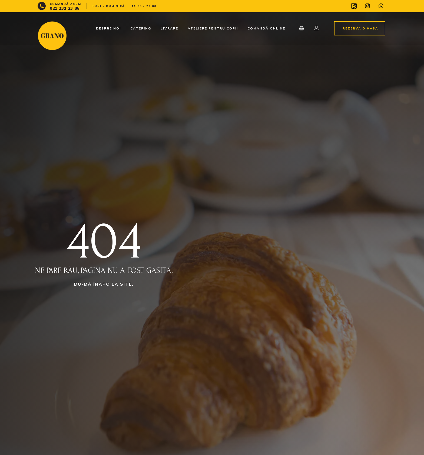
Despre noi (108, 28)
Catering (140, 28)
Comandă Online (266, 28)
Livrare (169, 28)
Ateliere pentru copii (213, 28)
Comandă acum (65, 4)
